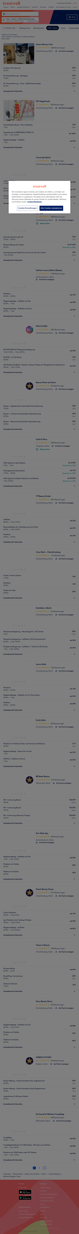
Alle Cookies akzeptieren (51, 208)
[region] (39, 197)
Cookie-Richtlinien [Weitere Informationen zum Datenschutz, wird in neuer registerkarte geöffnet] (34, 202)
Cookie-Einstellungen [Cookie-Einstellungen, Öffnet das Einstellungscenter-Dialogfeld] (27, 208)
